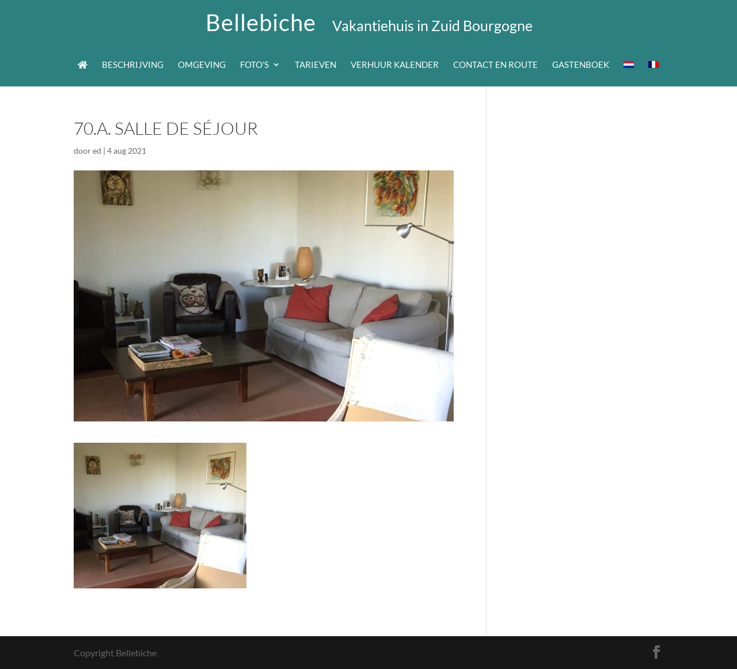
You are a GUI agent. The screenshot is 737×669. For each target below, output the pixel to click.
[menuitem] (629, 73)
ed (97, 150)
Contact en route (495, 65)
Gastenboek (580, 65)
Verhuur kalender (395, 65)
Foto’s (254, 65)
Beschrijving (133, 65)
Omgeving (202, 65)
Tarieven (315, 65)
